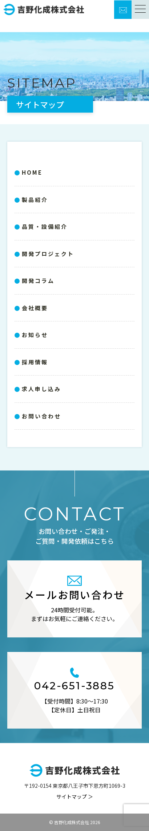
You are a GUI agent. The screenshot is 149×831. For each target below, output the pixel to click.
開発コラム (38, 280)
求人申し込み (41, 389)
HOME (32, 172)
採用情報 (35, 362)
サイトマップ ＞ (74, 796)
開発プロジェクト (48, 254)
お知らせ (35, 335)
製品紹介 (35, 199)
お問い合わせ (41, 416)
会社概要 (35, 308)
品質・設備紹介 (45, 226)
